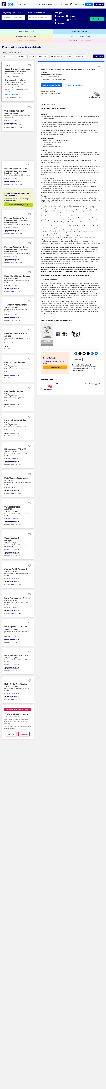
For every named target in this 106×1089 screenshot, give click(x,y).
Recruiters (99, 4)
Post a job (64, 4)
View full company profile (92, 384)
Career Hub (22, 4)
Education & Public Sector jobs (79, 36)
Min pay (31, 56)
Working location (56, 56)
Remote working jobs (79, 31)
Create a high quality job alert (18, 204)
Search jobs (97, 19)
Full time (70, 16)
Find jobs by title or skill (11, 12)
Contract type (80, 56)
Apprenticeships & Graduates (26, 36)
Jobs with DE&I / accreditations (79, 41)
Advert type (42, 56)
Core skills (21, 56)
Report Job (77, 359)
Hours (69, 56)
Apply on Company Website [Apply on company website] (51, 85)
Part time (59, 16)
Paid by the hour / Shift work (27, 41)
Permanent (60, 20)
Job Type (58, 12)
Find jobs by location (36, 12)
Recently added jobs (26, 31)
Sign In (89, 4)
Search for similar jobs (75, 85)
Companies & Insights (44, 4)
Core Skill (24, 734)
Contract (71, 20)
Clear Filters (99, 56)
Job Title (11, 734)
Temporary (60, 23)
